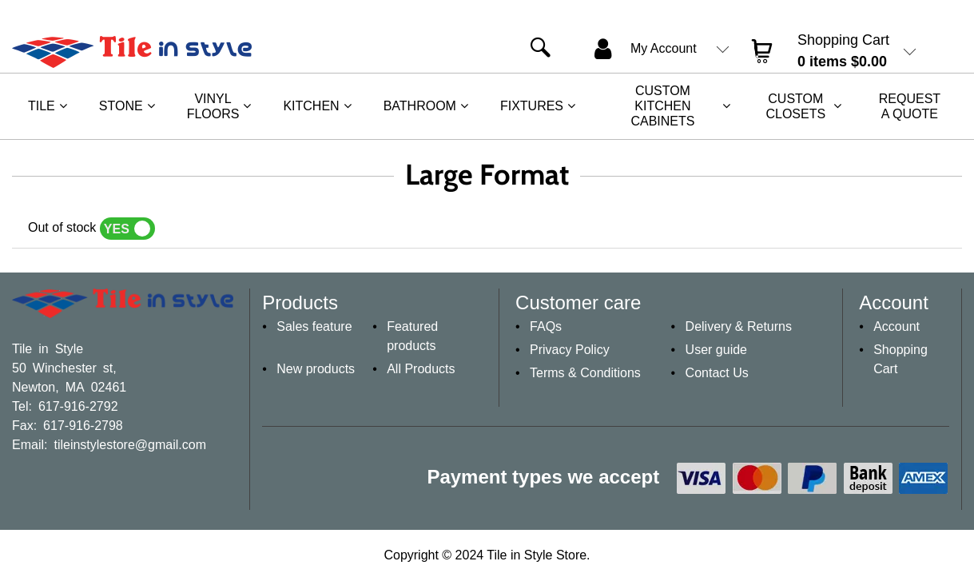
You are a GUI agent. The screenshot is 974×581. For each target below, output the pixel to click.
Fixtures (531, 106)
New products (315, 369)
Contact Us (717, 373)
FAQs (546, 326)
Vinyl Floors (213, 106)
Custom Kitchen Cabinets (662, 106)
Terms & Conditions (585, 373)
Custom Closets (795, 106)
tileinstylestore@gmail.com (130, 443)
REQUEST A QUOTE (909, 106)
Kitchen (311, 106)
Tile (41, 106)
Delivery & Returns (739, 326)
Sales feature (314, 326)
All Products (421, 369)
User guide (716, 349)
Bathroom (420, 106)
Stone (121, 106)
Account (896, 326)
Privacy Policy (570, 349)
